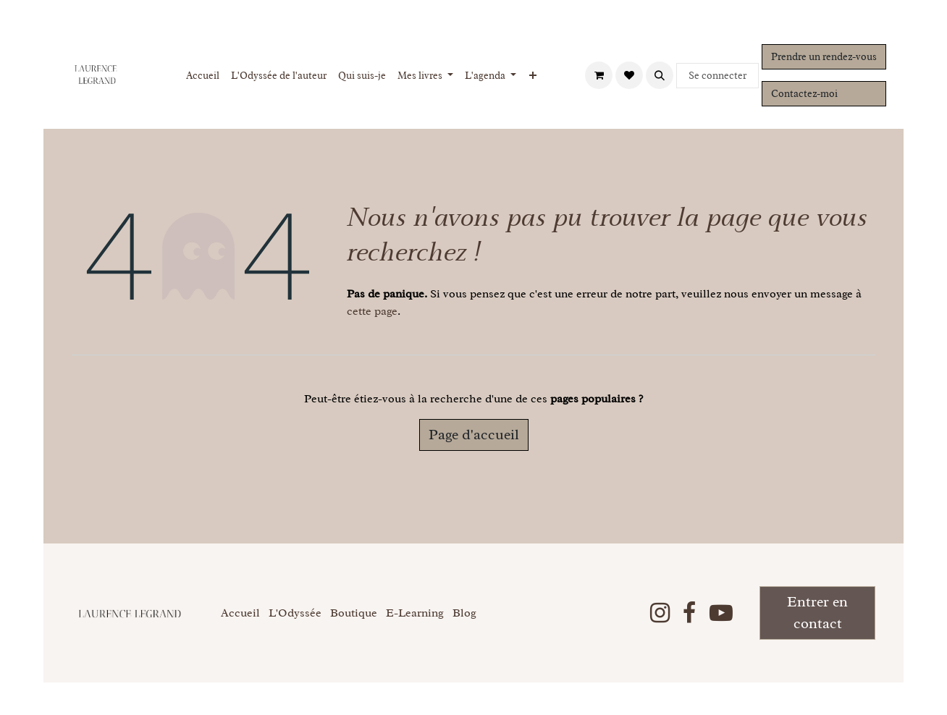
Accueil (240, 613)
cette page (372, 311)
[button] (659, 75)
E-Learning (415, 613)
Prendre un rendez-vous (824, 57)
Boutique (353, 613)
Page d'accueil (474, 435)
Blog (464, 613)
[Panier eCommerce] (599, 75)
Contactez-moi (804, 94)
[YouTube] (721, 612)
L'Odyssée (295, 613)
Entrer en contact (817, 612)
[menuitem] (202, 75)
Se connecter (717, 75)
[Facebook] (689, 612)
